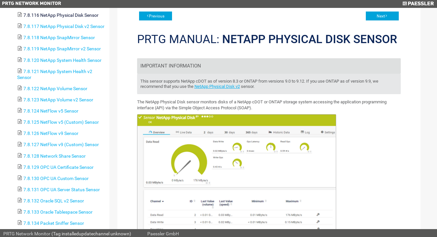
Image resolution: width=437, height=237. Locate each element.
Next (381, 16)
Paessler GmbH (163, 233)
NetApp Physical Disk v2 (217, 86)
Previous (156, 16)
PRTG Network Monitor (26, 233)
